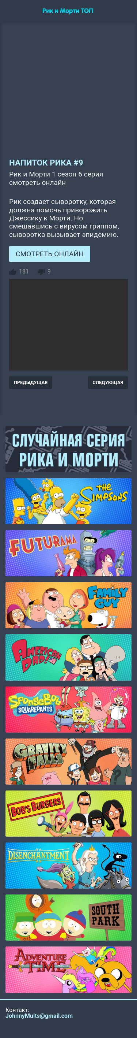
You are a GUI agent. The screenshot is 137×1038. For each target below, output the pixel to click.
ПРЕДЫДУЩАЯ (30, 382)
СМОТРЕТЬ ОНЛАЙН (50, 254)
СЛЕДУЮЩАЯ (108, 382)
